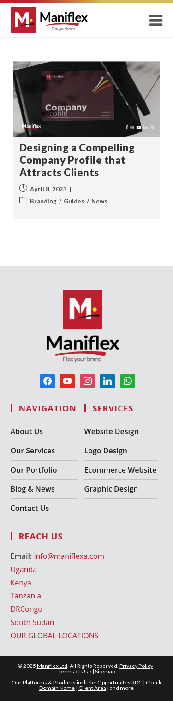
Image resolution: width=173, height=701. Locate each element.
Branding (43, 201)
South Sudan (32, 622)
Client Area (92, 687)
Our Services (33, 451)
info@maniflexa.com (69, 556)
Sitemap (105, 671)
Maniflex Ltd (52, 665)
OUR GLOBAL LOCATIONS (55, 636)
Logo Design (105, 451)
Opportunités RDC (119, 682)
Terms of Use (74, 671)
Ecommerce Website (120, 470)
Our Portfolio (34, 470)
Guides (74, 201)
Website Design (111, 431)
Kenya (21, 583)
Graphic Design (111, 489)
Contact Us (30, 508)
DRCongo (26, 609)
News (99, 201)
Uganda (24, 569)
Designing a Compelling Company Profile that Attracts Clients (77, 160)
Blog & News (33, 489)
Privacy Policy (136, 665)
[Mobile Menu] (156, 20)
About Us (27, 431)
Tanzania (26, 596)
